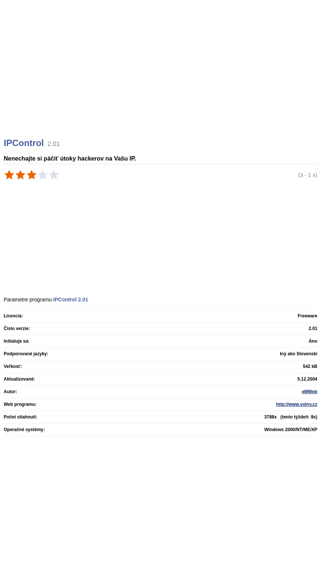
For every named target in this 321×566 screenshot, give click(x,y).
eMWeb (309, 391)
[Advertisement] (161, 78)
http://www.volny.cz (296, 404)
